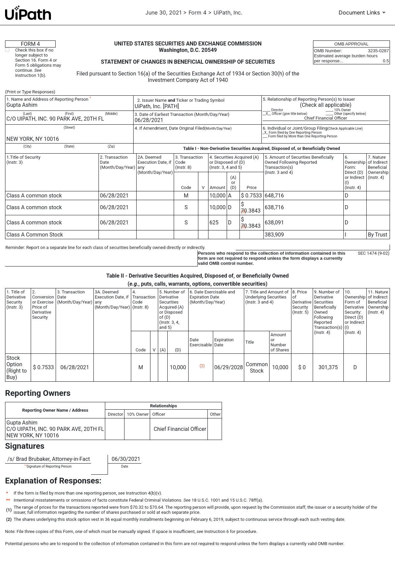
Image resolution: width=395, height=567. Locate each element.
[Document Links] (363, 12)
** (25, 465)
